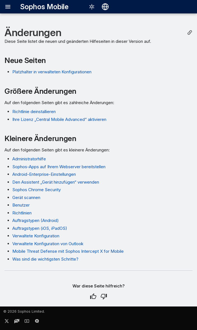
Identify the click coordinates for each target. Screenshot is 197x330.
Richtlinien (22, 213)
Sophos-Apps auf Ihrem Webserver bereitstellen (58, 166)
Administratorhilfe (29, 159)
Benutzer (21, 205)
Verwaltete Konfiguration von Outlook (47, 243)
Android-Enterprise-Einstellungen (44, 174)
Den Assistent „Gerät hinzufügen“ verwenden (55, 182)
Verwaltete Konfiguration (35, 235)
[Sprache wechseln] (105, 6)
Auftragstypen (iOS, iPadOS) (39, 228)
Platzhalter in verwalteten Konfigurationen (52, 71)
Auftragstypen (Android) (35, 220)
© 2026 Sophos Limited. (24, 311)
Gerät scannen (26, 197)
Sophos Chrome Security (36, 189)
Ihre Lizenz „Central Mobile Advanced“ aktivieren (59, 119)
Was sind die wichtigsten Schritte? (45, 259)
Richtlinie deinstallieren (34, 111)
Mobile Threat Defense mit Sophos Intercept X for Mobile (68, 251)
